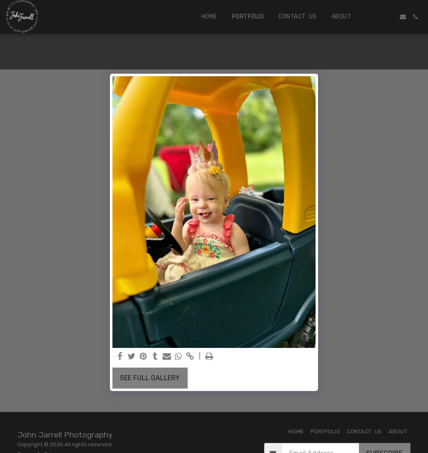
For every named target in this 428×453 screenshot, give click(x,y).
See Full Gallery (150, 378)
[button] (378, 17)
